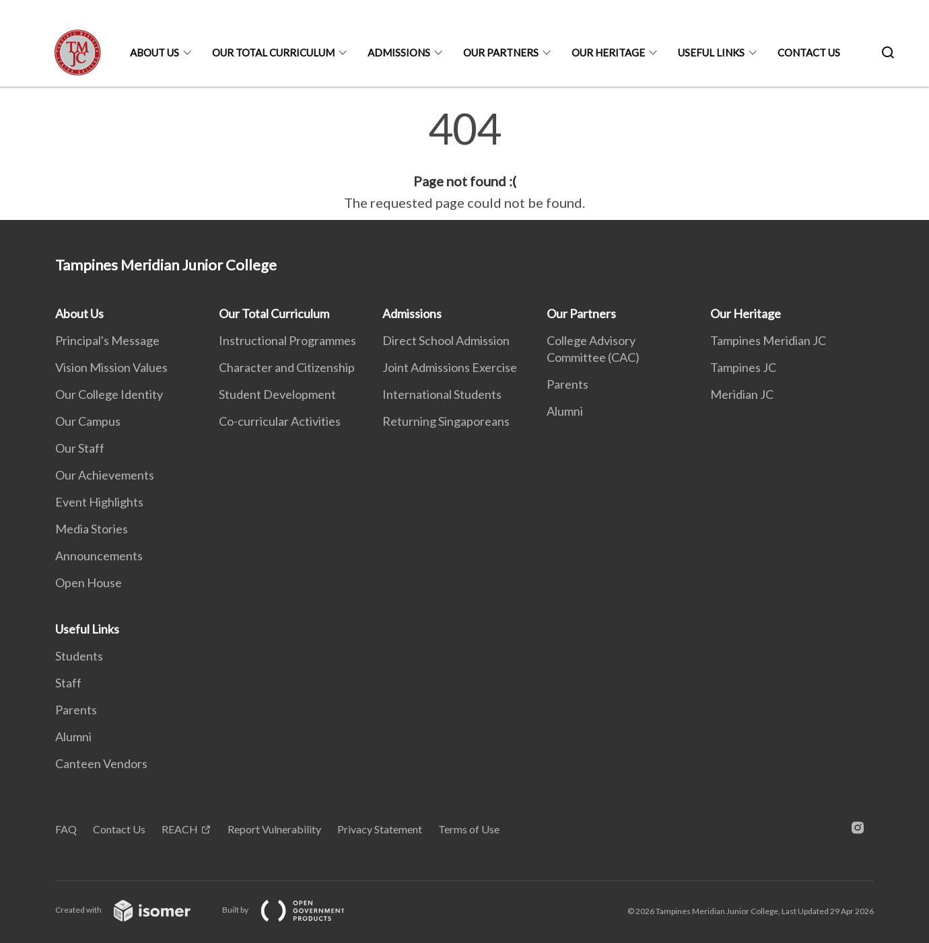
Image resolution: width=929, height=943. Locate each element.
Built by (294, 910)
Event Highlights (99, 501)
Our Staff (79, 448)
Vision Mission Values (111, 367)
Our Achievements (104, 474)
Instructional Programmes (287, 340)
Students (79, 655)
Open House (88, 582)
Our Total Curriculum (273, 52)
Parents (567, 384)
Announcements (99, 555)
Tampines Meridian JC (768, 340)
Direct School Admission (446, 340)
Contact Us (809, 52)
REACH (180, 829)
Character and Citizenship (287, 367)
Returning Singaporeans (446, 421)
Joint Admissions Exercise (449, 367)
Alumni (565, 411)
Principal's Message (107, 340)
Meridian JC (741, 394)
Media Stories (91, 528)
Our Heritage (608, 52)
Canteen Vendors (101, 763)
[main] (464, 160)
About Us (154, 52)
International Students (442, 394)
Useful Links (711, 52)
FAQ (66, 829)
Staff (68, 682)
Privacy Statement (379, 829)
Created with (133, 910)
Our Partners (501, 52)
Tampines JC (743, 367)
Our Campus (88, 421)
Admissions (399, 52)
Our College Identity (109, 394)
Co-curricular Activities (280, 421)
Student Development (277, 394)
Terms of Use (469, 829)
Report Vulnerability (274, 829)
